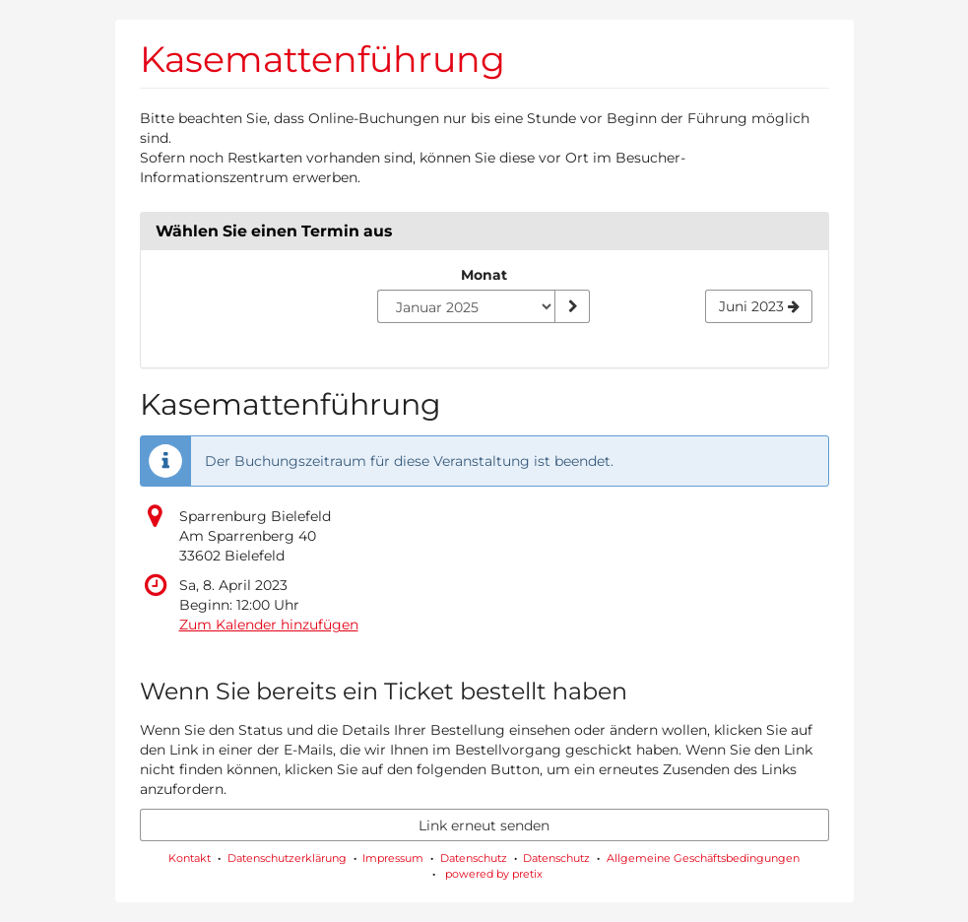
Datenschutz (473, 858)
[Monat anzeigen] (572, 306)
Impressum (392, 858)
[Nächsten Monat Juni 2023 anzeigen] (758, 306)
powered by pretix (494, 874)
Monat (484, 275)
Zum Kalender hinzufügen (268, 624)
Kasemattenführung (322, 59)
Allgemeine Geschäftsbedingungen (703, 858)
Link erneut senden (484, 825)
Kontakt (189, 858)
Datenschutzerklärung (287, 858)
